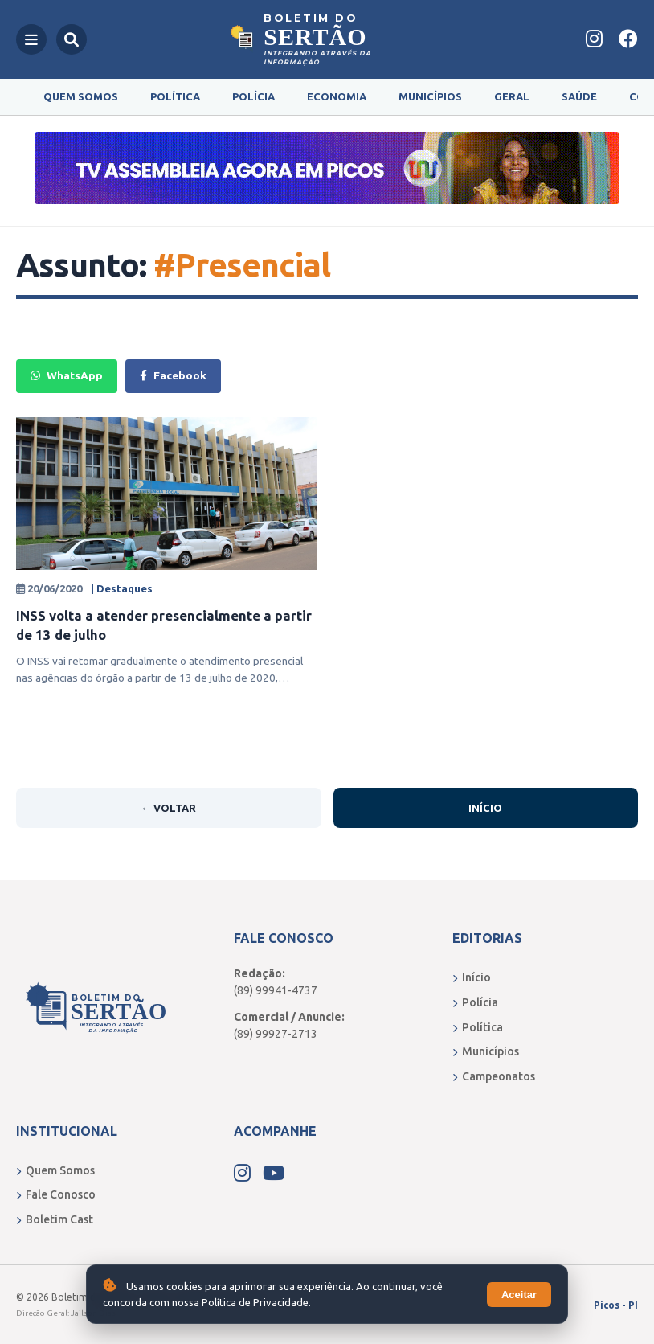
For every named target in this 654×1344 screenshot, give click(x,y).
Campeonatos (493, 1076)
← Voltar (168, 807)
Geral (511, 96)
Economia (336, 96)
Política (175, 96)
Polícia (253, 96)
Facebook (173, 375)
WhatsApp (67, 375)
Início (485, 807)
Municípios (430, 96)
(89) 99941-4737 (275, 990)
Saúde (579, 96)
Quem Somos (80, 96)
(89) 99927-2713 (275, 1033)
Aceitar (519, 1295)
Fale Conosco (56, 1194)
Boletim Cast (54, 1219)
